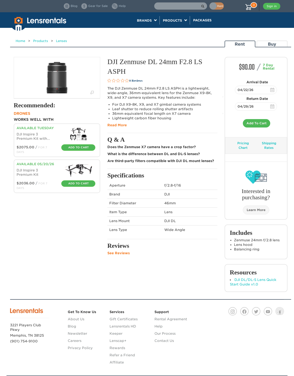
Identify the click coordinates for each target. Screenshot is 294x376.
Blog (72, 326)
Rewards (117, 348)
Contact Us (164, 341)
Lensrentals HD (123, 326)
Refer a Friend (122, 355)
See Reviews (118, 253)
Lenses (61, 41)
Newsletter (77, 333)
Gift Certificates (124, 319)
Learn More (256, 210)
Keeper (116, 333)
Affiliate (117, 362)
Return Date (257, 99)
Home (20, 41)
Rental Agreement (170, 319)
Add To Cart (256, 123)
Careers (74, 341)
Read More (117, 125)
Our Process (165, 333)
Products (40, 41)
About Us (76, 319)
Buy (272, 44)
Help (158, 326)
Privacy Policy (80, 348)
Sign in (272, 6)
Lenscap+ (118, 341)
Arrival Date (257, 82)
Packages (202, 20)
